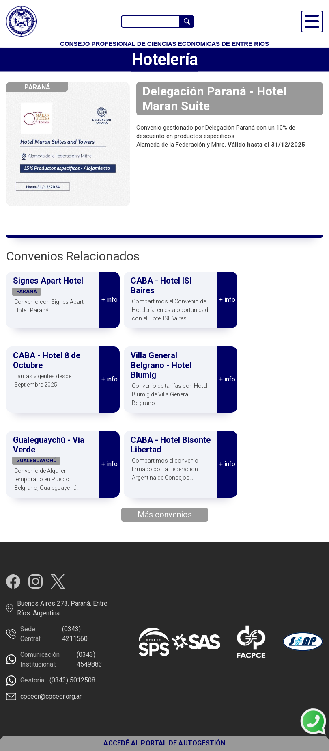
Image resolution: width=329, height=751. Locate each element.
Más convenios (165, 514)
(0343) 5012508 (72, 680)
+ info (109, 299)
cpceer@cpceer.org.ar (51, 696)
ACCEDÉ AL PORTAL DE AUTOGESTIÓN (164, 743)
